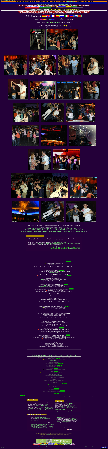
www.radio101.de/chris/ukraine (34, 239)
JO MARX (26, 229)
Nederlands (62, 17)
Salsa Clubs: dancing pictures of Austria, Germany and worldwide (50, 446)
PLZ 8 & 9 (38, 427)
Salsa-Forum (38, 408)
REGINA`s (82, 229)
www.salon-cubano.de (67, 342)
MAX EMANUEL (46, 229)
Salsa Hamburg (64, 446)
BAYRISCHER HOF (37, 228)
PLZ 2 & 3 (46, 426)
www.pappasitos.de (62, 281)
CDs (42, 422)
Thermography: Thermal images (88, 446)
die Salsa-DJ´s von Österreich (67, 406)
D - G (31, 403)
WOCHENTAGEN (70, 404)
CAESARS (55, 228)
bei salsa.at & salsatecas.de (43, 418)
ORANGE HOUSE (73, 229)
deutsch (44, 17)
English (48, 17)
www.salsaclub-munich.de (54, 360)
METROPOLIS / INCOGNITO (59, 229)
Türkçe (80, 17)
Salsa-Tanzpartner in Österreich (72, 243)
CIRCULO (62, 228)
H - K (34, 403)
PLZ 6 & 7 (33, 427)
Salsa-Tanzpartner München (60, 242)
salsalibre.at (71, 1)
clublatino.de (63, 353)
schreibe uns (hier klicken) (63, 421)
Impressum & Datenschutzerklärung (44, 437)
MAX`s (39, 229)
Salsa (28, 446)
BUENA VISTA (48, 228)
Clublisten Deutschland (42, 402)
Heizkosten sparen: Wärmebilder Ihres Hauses (59, 4)
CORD (67, 228)
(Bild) (99, 396)
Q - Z (40, 403)
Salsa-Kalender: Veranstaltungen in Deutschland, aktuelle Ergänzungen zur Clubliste (40, 409)
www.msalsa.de (72, 353)
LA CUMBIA (33, 229)
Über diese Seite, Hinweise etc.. (42, 417)
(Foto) (58, 374)
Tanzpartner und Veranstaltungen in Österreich (65, 411)
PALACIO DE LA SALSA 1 (39, 231)
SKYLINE (29, 231)
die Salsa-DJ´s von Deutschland (41, 405)
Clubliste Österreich (69, 403)
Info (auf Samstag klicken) (58, 375)
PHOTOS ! (46, 404)
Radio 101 (80, 446)
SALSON (23, 231)
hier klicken (75, 424)
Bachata (25, 446)
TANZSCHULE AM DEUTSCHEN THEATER (74, 231)
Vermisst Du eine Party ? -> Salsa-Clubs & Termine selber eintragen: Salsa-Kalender (58, 355)
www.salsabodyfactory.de (54, 272)
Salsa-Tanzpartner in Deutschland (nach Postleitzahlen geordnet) (49, 243)
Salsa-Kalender (35, 446)
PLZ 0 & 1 (41, 426)
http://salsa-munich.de (55, 353)
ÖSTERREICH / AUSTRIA (47, 427)
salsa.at (48, 23)
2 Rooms (28, 228)
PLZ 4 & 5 (51, 426)
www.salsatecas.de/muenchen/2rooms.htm (8, 0)
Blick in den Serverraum (72, 407)
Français (53, 17)
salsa (30, 446)
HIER (60, 244)
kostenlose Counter (41, 4)
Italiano (67, 17)
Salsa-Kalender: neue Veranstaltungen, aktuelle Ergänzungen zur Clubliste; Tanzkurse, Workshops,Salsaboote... (42, 424)
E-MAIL (67, 425)
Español (58, 17)
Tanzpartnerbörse (35, 355)
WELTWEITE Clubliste (35, 420)
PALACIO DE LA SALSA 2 (54, 231)
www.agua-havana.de (45, 286)
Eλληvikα (76, 17)
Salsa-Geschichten (73, 418)
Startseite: (59, 247)
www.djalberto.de (56, 264)
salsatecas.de (56, 23)
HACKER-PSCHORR (76, 228)
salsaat (78, 248)
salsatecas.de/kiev (69, 239)
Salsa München (70, 446)
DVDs (45, 422)
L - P (37, 403)
